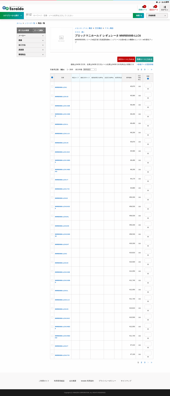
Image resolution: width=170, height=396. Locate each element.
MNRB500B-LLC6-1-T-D (62, 189)
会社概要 (72, 381)
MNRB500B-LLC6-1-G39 (62, 106)
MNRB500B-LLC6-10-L (62, 217)
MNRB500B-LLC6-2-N (61, 309)
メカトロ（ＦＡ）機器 (83, 28)
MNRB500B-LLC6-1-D (61, 96)
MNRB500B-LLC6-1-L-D (62, 133)
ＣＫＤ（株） (80, 32)
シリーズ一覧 (30, 23)
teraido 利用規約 (87, 381)
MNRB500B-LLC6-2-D (61, 263)
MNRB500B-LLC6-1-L (61, 124)
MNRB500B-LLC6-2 (61, 253)
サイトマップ (126, 381)
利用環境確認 (59, 381)
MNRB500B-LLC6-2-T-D (62, 355)
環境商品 (22, 54)
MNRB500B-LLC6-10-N (62, 226)
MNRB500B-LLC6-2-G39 (62, 272)
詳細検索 (152, 15)
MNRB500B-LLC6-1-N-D (62, 152)
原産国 (21, 50)
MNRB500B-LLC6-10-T (62, 244)
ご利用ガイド (44, 381)
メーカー (22, 36)
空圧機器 (98, 28)
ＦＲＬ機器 (109, 28)
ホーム (19, 23)
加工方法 (22, 45)
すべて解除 (38, 30)
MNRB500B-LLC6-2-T (61, 346)
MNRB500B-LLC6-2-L (61, 290)
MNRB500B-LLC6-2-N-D (62, 318)
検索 (138, 15)
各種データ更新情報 (145, 64)
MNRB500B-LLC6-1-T (61, 180)
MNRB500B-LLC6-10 (61, 198)
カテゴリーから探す (11, 15)
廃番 (20, 40)
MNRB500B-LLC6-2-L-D (62, 300)
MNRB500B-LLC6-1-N (61, 143)
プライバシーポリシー (107, 381)
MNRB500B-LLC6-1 (61, 87)
